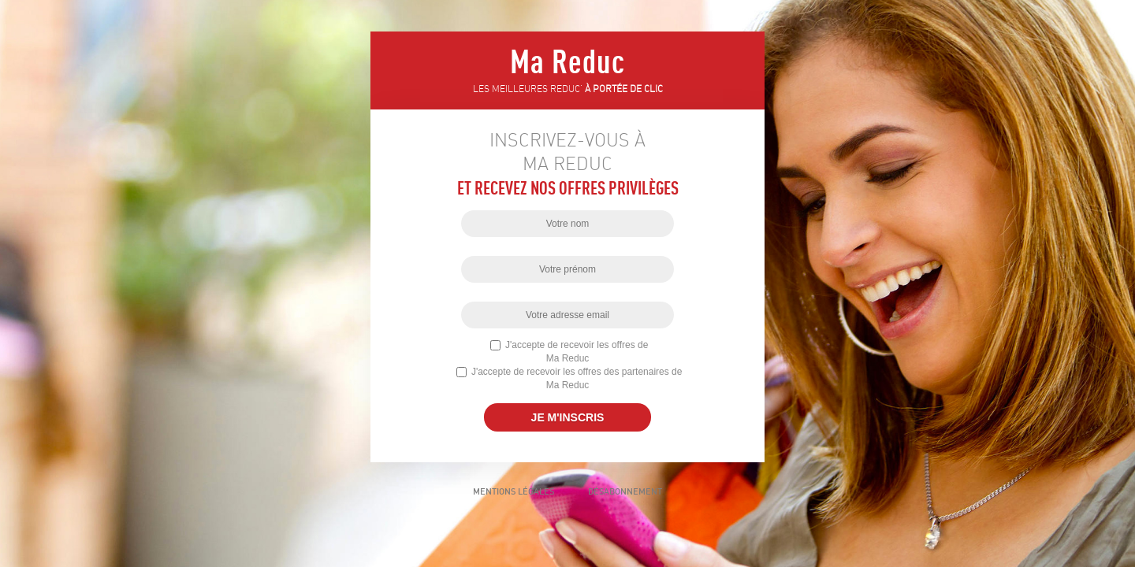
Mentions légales (513, 491)
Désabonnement (625, 491)
